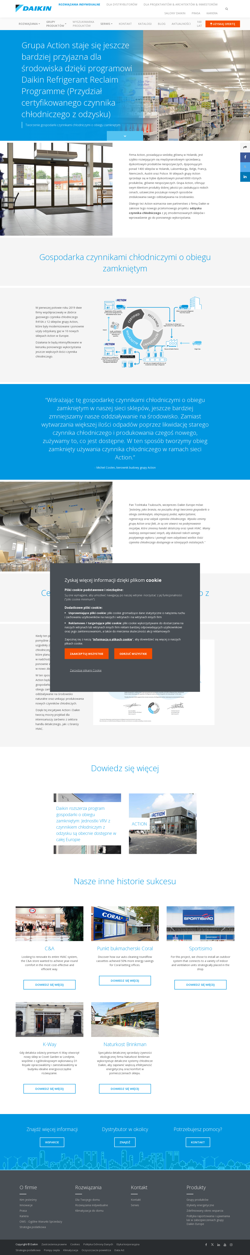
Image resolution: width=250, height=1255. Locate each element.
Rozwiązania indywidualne (91, 1205)
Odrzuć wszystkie (133, 654)
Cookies (75, 1244)
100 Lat (199, 24)
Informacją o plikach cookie (112, 639)
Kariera (24, 1216)
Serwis (135, 1205)
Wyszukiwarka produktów (83, 24)
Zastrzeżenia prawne (54, 1244)
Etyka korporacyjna (128, 1244)
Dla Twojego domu (87, 1200)
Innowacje (26, 1205)
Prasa (23, 1210)
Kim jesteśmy (28, 1200)
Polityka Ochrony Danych (98, 1244)
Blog (161, 24)
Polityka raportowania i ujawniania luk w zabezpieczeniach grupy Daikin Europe (208, 1220)
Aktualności (181, 24)
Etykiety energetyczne (200, 1205)
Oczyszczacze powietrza (96, 1250)
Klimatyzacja (70, 1250)
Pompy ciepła (52, 1250)
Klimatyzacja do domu (89, 1210)
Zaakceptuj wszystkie (86, 654)
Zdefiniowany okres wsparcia (205, 1210)
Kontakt (125, 24)
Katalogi (145, 24)
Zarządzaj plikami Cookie (86, 670)
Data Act (119, 1250)
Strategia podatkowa (33, 1227)
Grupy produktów (197, 1200)
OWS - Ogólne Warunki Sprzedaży (41, 1221)
